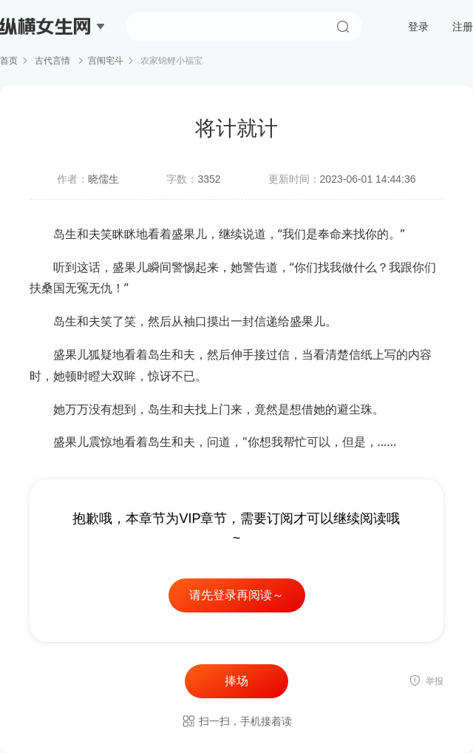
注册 (462, 27)
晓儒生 (103, 179)
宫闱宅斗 (105, 60)
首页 (9, 60)
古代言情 (53, 60)
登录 (418, 27)
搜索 (343, 26)
